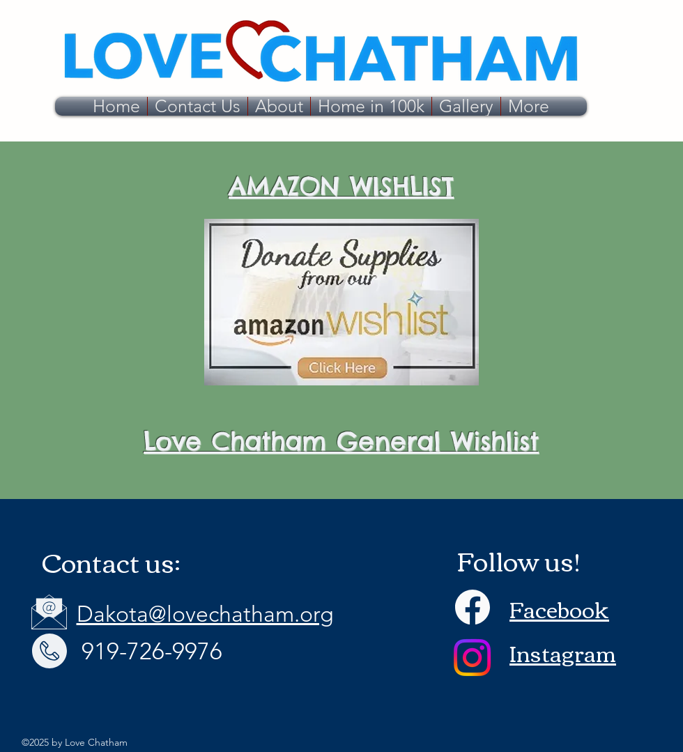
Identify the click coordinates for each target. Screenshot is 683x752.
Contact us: (111, 561)
